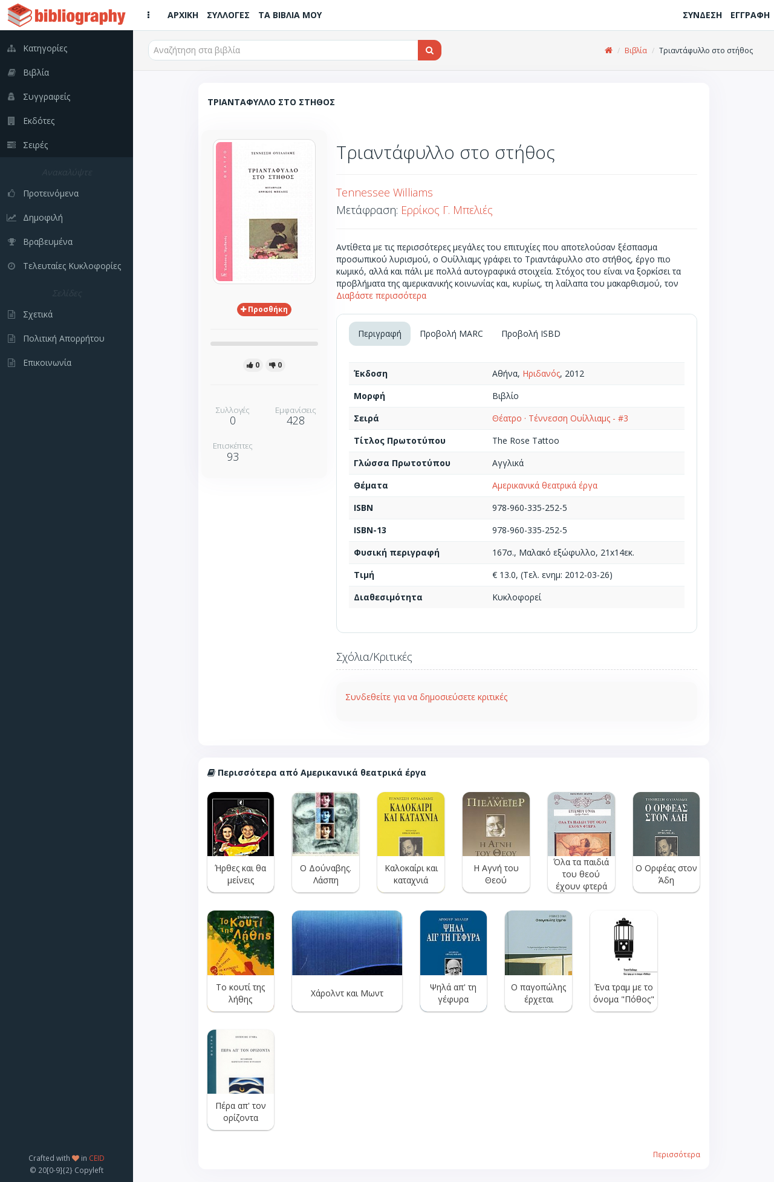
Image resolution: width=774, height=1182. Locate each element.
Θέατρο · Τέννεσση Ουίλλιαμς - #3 (560, 418)
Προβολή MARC (451, 333)
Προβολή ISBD (531, 333)
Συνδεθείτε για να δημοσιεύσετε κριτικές (426, 697)
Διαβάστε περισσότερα (381, 295)
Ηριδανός (541, 373)
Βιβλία (636, 50)
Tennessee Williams (384, 192)
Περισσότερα (676, 1154)
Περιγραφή (380, 333)
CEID (97, 1158)
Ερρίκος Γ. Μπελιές (447, 210)
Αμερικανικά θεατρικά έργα (544, 485)
